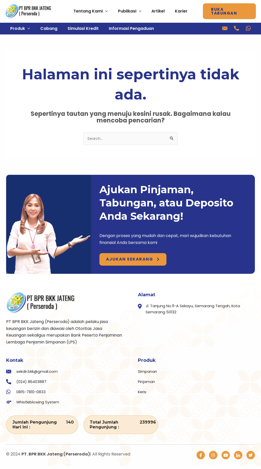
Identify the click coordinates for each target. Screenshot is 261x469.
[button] (232, 11)
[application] (103, 11)
